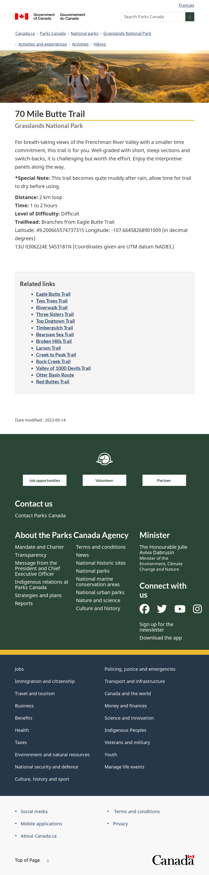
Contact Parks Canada (40, 515)
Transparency (30, 554)
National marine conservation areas (98, 581)
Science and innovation (129, 718)
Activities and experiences (42, 44)
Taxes (21, 742)
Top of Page (32, 860)
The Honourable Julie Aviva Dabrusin (163, 558)
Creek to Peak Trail (56, 354)
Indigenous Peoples (125, 730)
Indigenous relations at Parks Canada (41, 584)
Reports (24, 603)
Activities (80, 44)
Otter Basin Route (55, 375)
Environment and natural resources (52, 755)
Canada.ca (25, 33)
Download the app (160, 637)
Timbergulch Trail (54, 327)
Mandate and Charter (39, 547)
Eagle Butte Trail (53, 294)
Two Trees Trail (52, 301)
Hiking (100, 44)
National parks (84, 33)
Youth (111, 755)
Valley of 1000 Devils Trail (63, 368)
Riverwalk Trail (52, 307)
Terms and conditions (101, 547)
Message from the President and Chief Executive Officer (37, 568)
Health (22, 730)
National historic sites (101, 562)
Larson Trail (48, 348)
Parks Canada (53, 33)
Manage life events (124, 767)
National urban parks (100, 592)
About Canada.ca (39, 836)
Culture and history (98, 608)
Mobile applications (41, 824)
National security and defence (46, 767)
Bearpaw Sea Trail (55, 334)
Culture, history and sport (42, 779)
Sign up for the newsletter (156, 627)
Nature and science (98, 600)
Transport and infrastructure (135, 681)
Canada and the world (128, 693)
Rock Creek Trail (53, 361)
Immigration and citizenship (45, 681)
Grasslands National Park (127, 33)
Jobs (19, 669)
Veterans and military (127, 742)
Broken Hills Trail (54, 341)
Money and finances (126, 706)
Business (24, 706)
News (82, 554)
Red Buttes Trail (52, 381)
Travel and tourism (35, 693)
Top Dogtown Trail (55, 321)
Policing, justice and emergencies (140, 669)
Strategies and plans (38, 595)
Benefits (23, 718)
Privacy (120, 824)
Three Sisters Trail (55, 314)
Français (186, 5)
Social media (34, 811)
